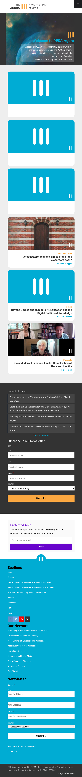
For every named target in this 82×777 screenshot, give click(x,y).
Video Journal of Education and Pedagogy (26, 641)
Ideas (10, 572)
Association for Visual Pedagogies (23, 646)
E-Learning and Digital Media (20, 656)
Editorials (29, 582)
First (9, 450)
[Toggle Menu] (78, 4)
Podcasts (12, 603)
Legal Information (66, 773)
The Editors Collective (17, 651)
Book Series (31, 587)
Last (9, 462)
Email (11, 473)
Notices (11, 608)
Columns (11, 577)
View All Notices (41, 435)
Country (11, 484)
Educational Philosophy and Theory (23, 636)
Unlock (41, 546)
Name (11, 446)
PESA (33, 767)
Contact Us (12, 751)
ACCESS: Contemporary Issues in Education (27, 592)
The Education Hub (16, 671)
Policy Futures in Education (19, 661)
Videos (11, 597)
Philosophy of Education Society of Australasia (28, 630)
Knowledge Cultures (16, 666)
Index (10, 613)
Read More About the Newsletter (22, 746)
